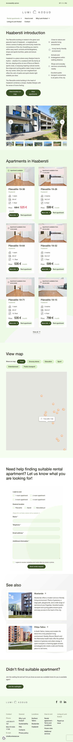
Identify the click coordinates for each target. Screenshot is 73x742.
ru (66, 3)
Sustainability (23, 724)
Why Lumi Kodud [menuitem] (42, 18)
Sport (59, 361)
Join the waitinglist (14, 686)
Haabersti (35, 727)
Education (48, 361)
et (60, 3)
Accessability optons (12, 3)
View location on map (15, 93)
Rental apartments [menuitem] (13, 18)
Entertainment (13, 366)
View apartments (33, 93)
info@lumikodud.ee (12, 736)
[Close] (52, 419)
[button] (47, 424)
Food (22, 361)
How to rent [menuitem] (29, 18)
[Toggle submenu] (21, 18)
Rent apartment (26, 215)
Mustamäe (35, 724)
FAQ (20, 727)
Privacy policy (23, 733)
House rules (48, 728)
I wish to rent (17, 492)
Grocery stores (34, 361)
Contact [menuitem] (27, 22)
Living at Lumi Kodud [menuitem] (14, 22)
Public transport (29, 366)
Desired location (18, 504)
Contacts (22, 730)
